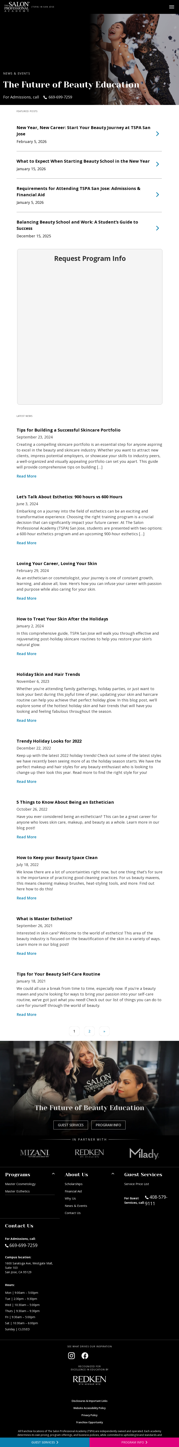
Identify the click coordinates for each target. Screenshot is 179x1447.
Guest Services (71, 1125)
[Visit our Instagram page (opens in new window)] (71, 1355)
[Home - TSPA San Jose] (17, 7)
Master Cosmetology (20, 1184)
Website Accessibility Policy (89, 1408)
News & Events (76, 1206)
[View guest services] (45, 1442)
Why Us (70, 1198)
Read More (26, 476)
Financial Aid (73, 1191)
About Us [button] (76, 1174)
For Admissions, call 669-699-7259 (37, 96)
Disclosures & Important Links (90, 1401)
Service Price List (136, 1184)
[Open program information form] (134, 1442)
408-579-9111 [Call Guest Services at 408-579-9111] (156, 1200)
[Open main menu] (171, 7)
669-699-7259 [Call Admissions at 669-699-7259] (21, 1245)
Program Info (108, 1125)
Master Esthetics (17, 1191)
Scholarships (74, 1184)
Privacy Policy (89, 1415)
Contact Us (73, 1213)
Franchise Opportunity (89, 1422)
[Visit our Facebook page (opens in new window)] (85, 1355)
